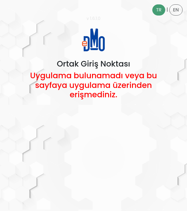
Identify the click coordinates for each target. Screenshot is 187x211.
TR (158, 9)
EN (176, 9)
